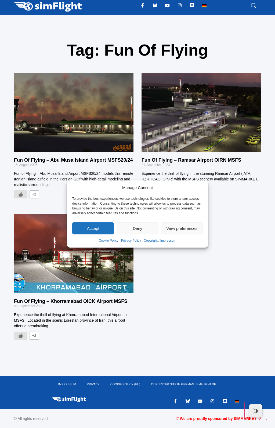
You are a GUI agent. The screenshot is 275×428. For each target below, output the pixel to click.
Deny (137, 228)
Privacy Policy (131, 240)
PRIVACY (93, 384)
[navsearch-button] (246, 6)
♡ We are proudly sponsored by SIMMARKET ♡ (218, 418)
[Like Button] (20, 194)
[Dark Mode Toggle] (255, 411)
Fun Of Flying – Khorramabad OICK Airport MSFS (70, 301)
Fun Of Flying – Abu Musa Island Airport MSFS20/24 (73, 160)
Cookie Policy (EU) (125, 384)
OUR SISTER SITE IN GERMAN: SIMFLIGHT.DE (183, 384)
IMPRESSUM (67, 384)
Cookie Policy (108, 240)
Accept (93, 228)
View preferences (182, 228)
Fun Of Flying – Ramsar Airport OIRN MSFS (191, 160)
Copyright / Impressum (160, 240)
